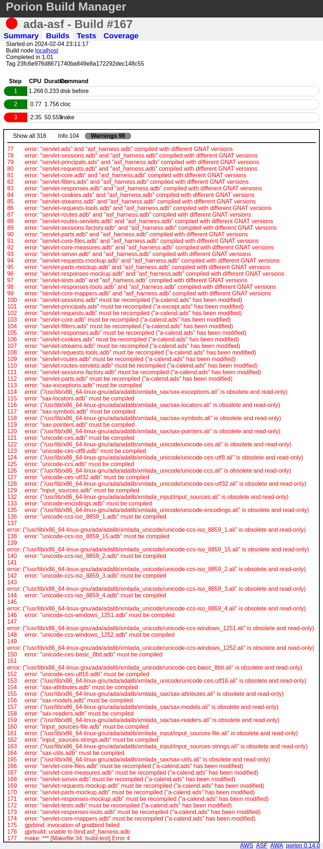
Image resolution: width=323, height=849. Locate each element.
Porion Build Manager (66, 6)
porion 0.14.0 (303, 845)
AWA (276, 845)
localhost (46, 50)
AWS (246, 845)
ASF (261, 845)
